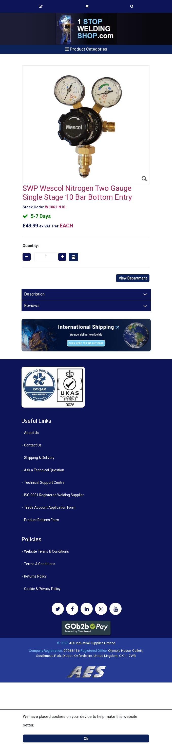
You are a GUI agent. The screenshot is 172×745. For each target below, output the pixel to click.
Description (34, 294)
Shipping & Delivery (39, 458)
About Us (31, 433)
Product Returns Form (41, 520)
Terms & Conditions (39, 564)
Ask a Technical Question (44, 470)
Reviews (32, 305)
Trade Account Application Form (49, 507)
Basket (86, 6)
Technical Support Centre (44, 482)
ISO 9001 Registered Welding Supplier (54, 495)
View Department (133, 278)
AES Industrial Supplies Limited (92, 643)
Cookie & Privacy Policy (42, 589)
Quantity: (31, 245)
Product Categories (86, 49)
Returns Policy (35, 576)
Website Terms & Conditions (46, 551)
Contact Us (33, 445)
